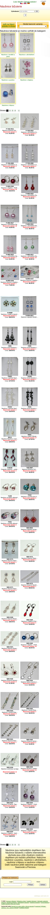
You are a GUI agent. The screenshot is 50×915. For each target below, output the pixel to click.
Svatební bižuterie (31, 901)
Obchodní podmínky (30, 1)
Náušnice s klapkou (26, 80)
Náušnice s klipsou (8, 105)
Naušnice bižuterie (12, 902)
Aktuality (20, 1)
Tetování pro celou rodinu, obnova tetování (22, 906)
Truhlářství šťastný (24, 907)
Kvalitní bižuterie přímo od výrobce (10, 904)
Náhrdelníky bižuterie (23, 902)
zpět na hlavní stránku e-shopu (8, 25)
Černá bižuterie (45, 902)
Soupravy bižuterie (11, 901)
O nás (15, 1)
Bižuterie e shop (21, 901)
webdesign (37, 896)
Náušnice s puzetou (8, 80)
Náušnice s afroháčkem (26, 54)
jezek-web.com (45, 896)
